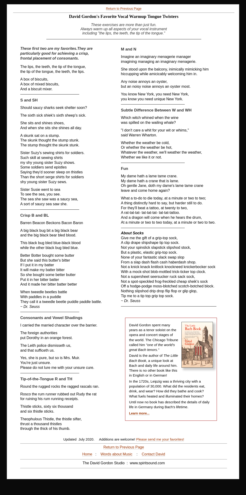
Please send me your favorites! (160, 439)
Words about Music (117, 454)
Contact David (153, 454)
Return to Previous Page (124, 8)
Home (87, 454)
